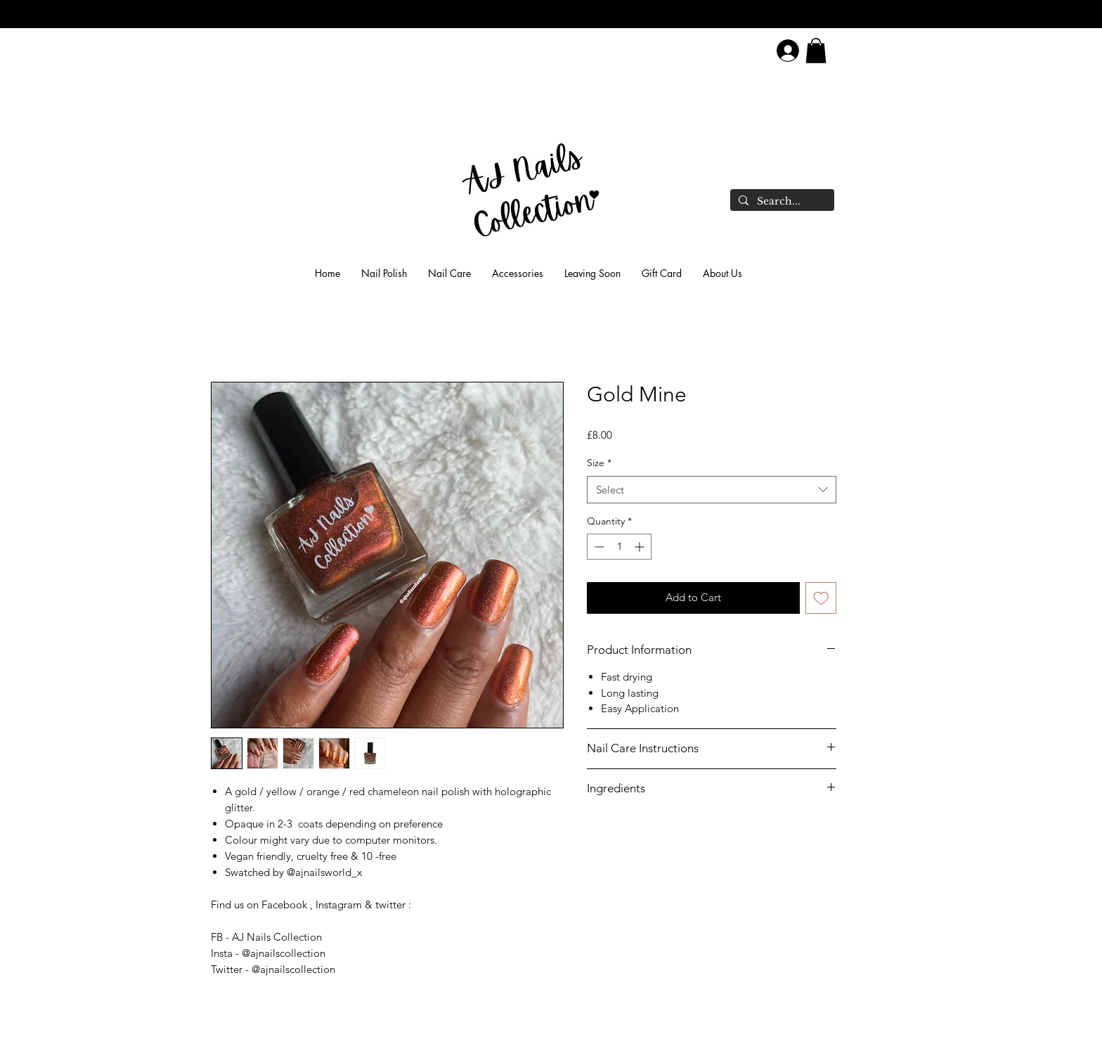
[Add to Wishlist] (821, 598)
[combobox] (711, 489)
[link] (815, 50)
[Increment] (640, 546)
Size (599, 462)
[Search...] (781, 201)
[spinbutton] (619, 546)
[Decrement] (598, 546)
